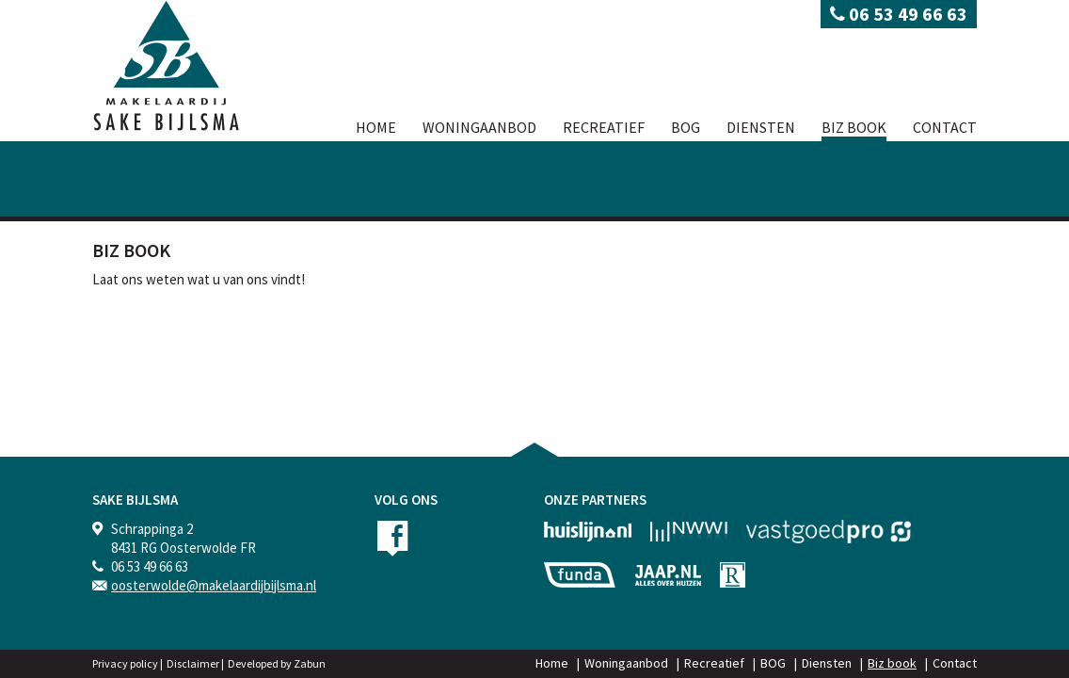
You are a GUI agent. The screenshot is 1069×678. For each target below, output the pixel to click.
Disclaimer (193, 663)
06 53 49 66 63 (898, 13)
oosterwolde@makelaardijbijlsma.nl (213, 585)
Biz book (854, 127)
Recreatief (604, 127)
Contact (945, 127)
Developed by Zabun (277, 663)
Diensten (760, 127)
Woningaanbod (479, 127)
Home (376, 127)
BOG (685, 127)
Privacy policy (125, 663)
